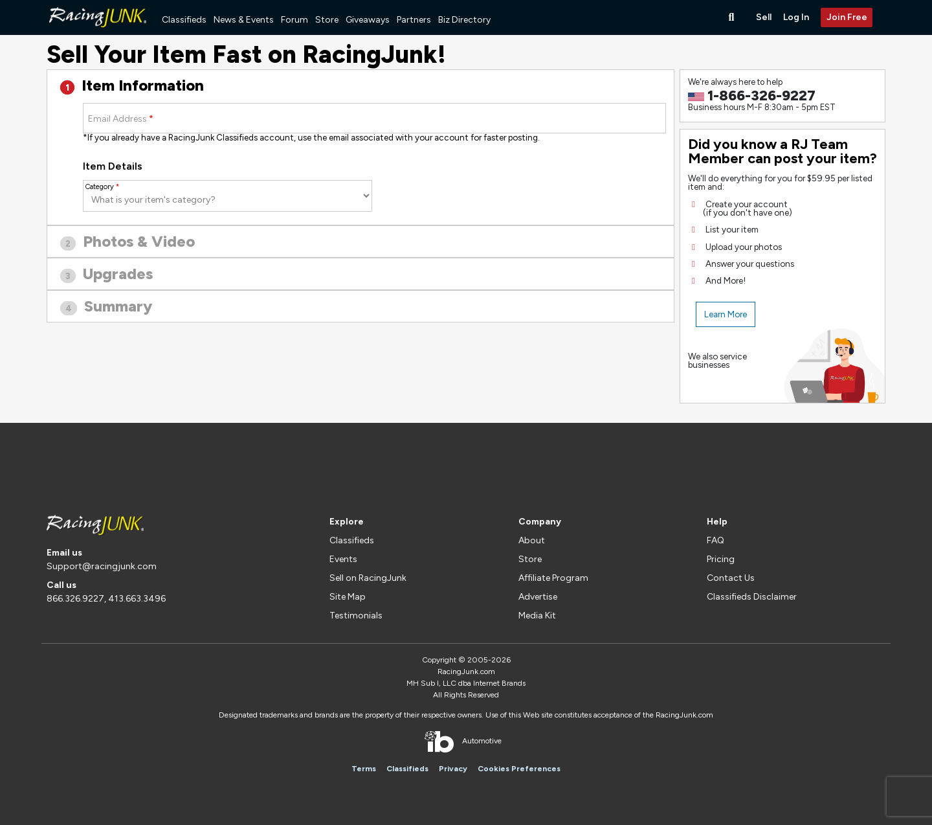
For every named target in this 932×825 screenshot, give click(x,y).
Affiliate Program (553, 577)
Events (343, 559)
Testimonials (356, 615)
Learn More (725, 314)
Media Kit (537, 615)
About (531, 540)
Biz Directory (464, 19)
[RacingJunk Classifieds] (97, 32)
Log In (796, 17)
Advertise (537, 596)
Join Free (847, 17)
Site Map (347, 596)
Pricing (721, 559)
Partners (414, 19)
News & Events (244, 19)
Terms (363, 768)
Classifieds (184, 19)
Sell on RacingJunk (367, 577)
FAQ (715, 540)
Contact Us (731, 577)
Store (326, 19)
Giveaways (368, 19)
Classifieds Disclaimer (752, 596)
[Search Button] (732, 17)
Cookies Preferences (519, 768)
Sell (763, 17)
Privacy (453, 768)
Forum (294, 19)
